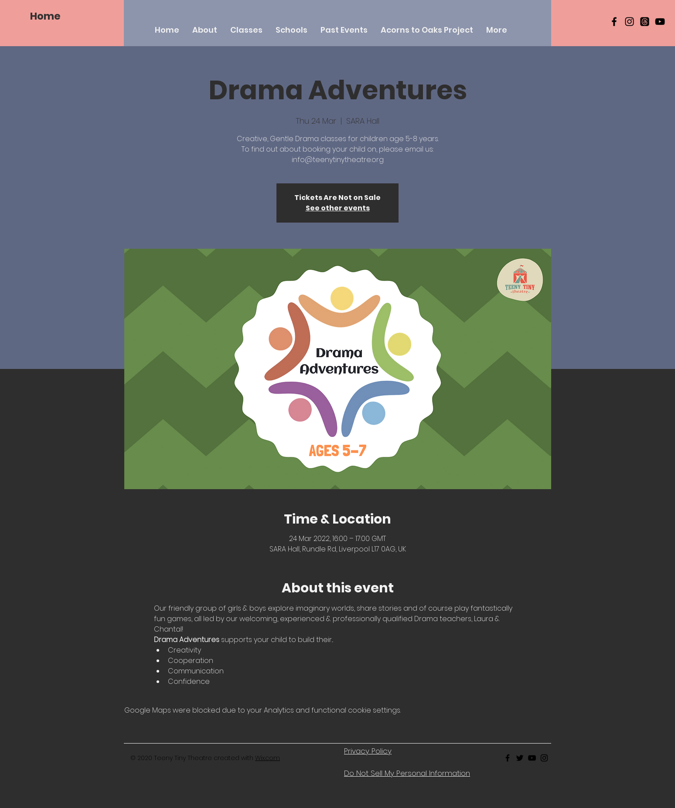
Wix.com (267, 758)
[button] (246, 30)
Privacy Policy (368, 751)
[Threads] (645, 21)
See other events (338, 208)
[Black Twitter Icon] (520, 758)
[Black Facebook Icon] (614, 21)
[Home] (45, 16)
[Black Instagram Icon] (629, 21)
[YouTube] (660, 21)
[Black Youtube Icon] (532, 758)
